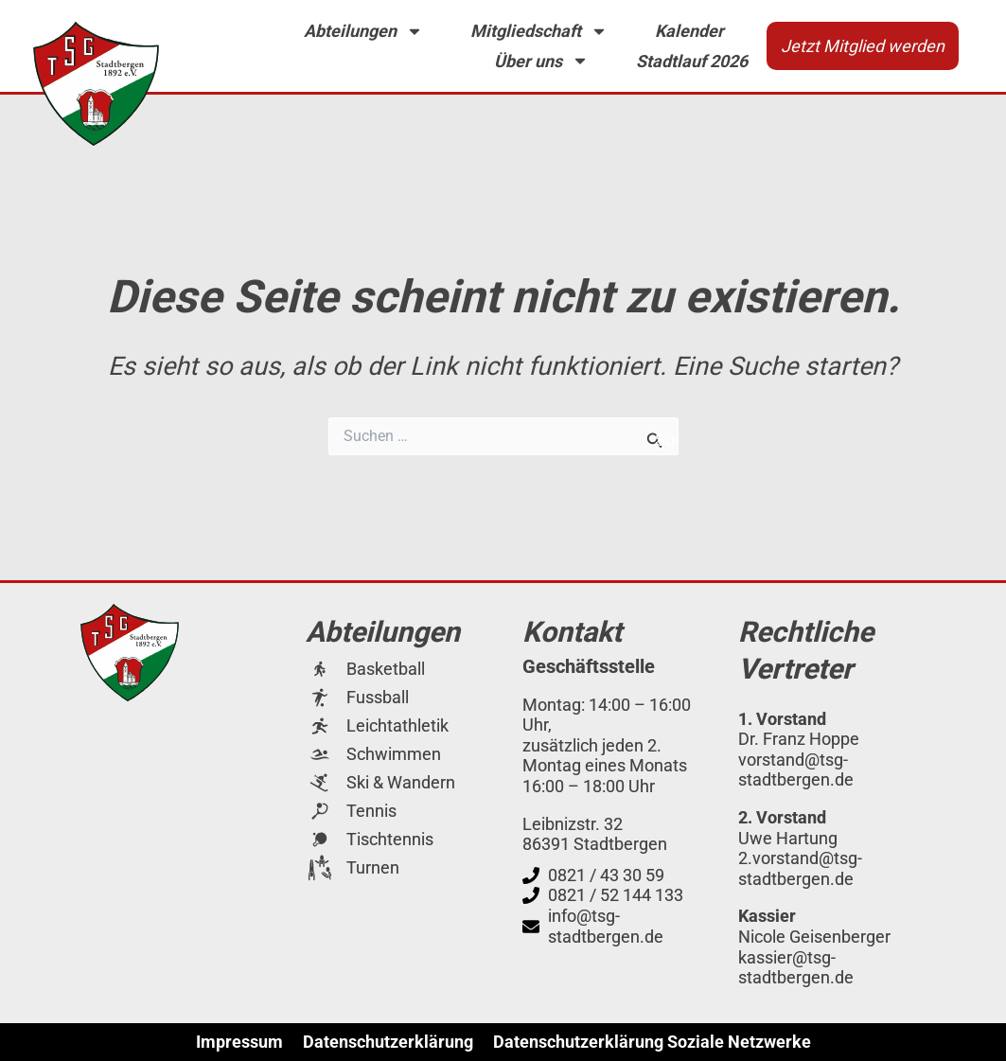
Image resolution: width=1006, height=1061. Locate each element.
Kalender (689, 31)
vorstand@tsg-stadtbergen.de (796, 770)
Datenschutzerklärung (388, 1042)
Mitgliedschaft (539, 31)
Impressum (239, 1042)
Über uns (541, 61)
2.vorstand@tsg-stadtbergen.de (800, 868)
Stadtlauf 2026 (692, 61)
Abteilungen (363, 31)
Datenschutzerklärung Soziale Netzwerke (652, 1042)
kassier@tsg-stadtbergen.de (796, 967)
